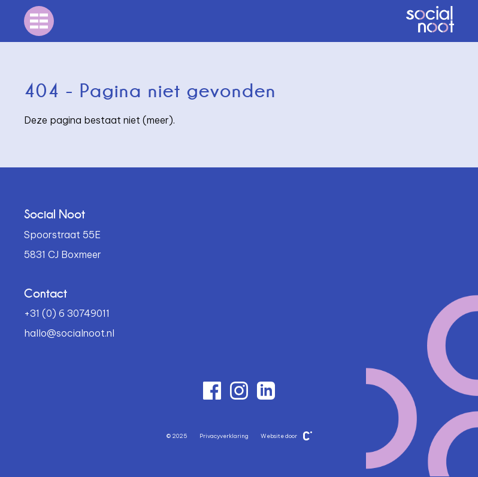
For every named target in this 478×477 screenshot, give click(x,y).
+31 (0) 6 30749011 (67, 313)
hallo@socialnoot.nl (69, 333)
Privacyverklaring (224, 436)
